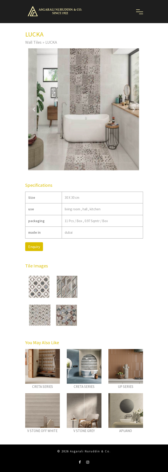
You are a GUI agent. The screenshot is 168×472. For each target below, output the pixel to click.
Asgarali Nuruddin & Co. (90, 451)
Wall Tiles (33, 42)
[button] (34, 109)
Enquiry (34, 246)
